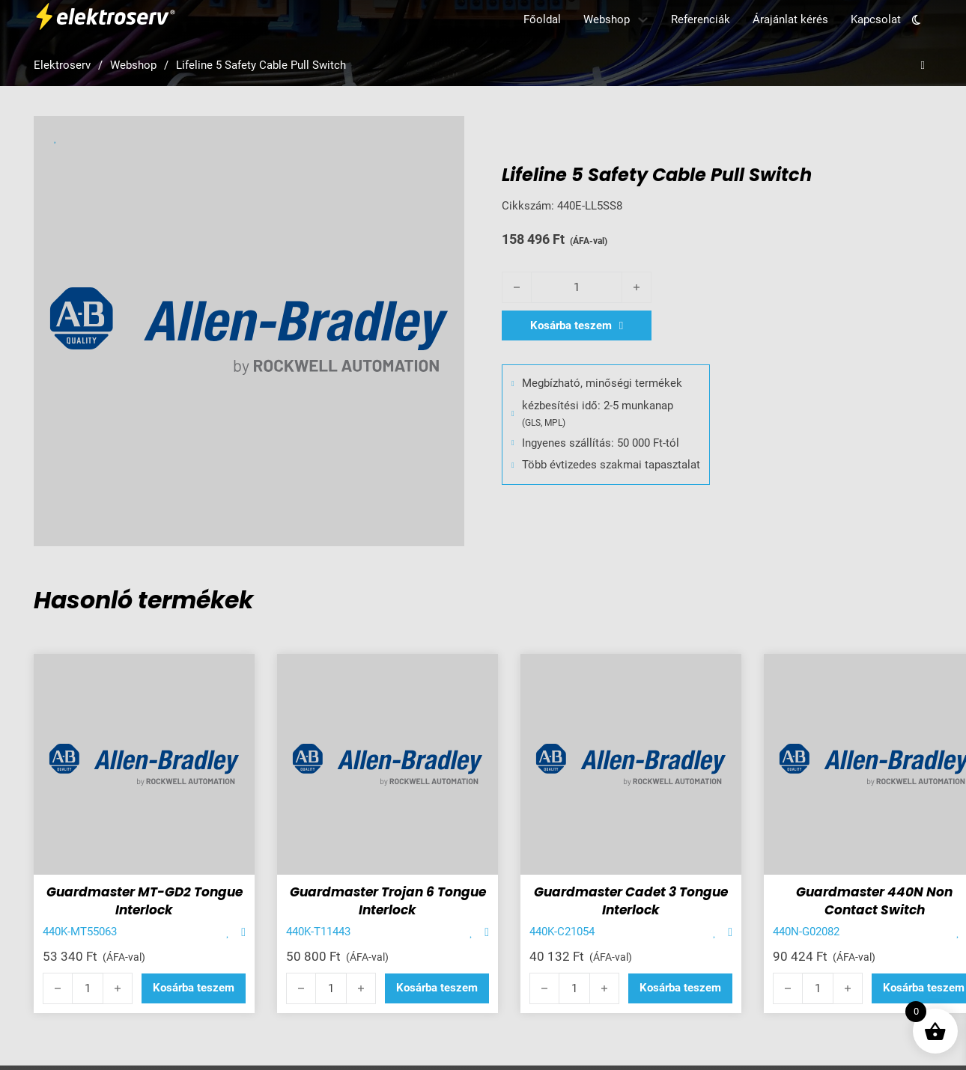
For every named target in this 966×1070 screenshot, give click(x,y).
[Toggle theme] (916, 19)
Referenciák (700, 19)
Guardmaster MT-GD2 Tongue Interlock (144, 901)
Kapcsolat (876, 19)
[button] (194, 988)
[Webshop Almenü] (642, 19)
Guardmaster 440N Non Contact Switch (874, 901)
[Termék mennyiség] (577, 287)
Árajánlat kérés (790, 19)
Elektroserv (62, 65)
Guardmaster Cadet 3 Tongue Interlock (631, 901)
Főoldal (542, 19)
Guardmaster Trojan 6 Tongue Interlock (388, 901)
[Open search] (923, 65)
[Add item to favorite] (228, 933)
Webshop (606, 19)
